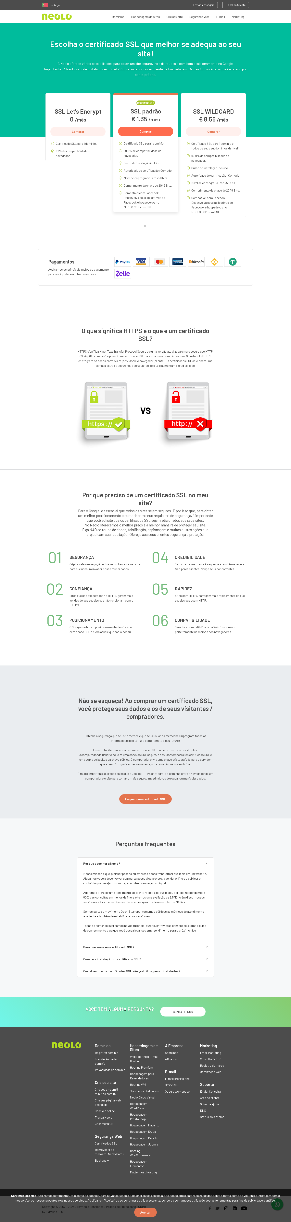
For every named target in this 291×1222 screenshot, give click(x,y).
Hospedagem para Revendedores (142, 1076)
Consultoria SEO (210, 1059)
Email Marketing (210, 1052)
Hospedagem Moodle (144, 1138)
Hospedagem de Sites (145, 16)
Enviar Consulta (210, 1091)
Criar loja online (105, 1111)
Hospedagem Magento (144, 1125)
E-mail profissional (177, 1078)
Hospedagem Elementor (138, 1163)
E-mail (220, 16)
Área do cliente (210, 1097)
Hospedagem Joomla (144, 1144)
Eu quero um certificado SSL (145, 799)
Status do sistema (212, 1117)
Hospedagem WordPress (138, 1106)
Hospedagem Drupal (143, 1131)
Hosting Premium (141, 1067)
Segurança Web (199, 16)
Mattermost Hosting (143, 1172)
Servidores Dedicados (144, 1091)
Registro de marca (212, 1065)
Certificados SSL (106, 1143)
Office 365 (171, 1085)
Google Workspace (177, 1091)
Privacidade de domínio (110, 1070)
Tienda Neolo (103, 1117)
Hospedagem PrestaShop (138, 1116)
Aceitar (145, 1212)
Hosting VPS (138, 1084)
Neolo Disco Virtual (142, 1097)
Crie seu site (175, 16)
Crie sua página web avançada (108, 1102)
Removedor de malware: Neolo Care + (109, 1152)
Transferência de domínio (106, 1061)
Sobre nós (171, 1052)
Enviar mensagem (203, 4)
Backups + (102, 1160)
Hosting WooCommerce (140, 1153)
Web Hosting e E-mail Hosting (144, 1059)
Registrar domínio (106, 1052)
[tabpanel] (78, 130)
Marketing (238, 16)
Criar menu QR (104, 1123)
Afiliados (171, 1059)
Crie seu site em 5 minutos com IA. (106, 1091)
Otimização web (210, 1072)
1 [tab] (146, 227)
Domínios (118, 16)
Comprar (78, 131)
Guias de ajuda (209, 1104)
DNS (203, 1110)
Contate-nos (183, 1012)
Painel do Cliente (236, 4)
